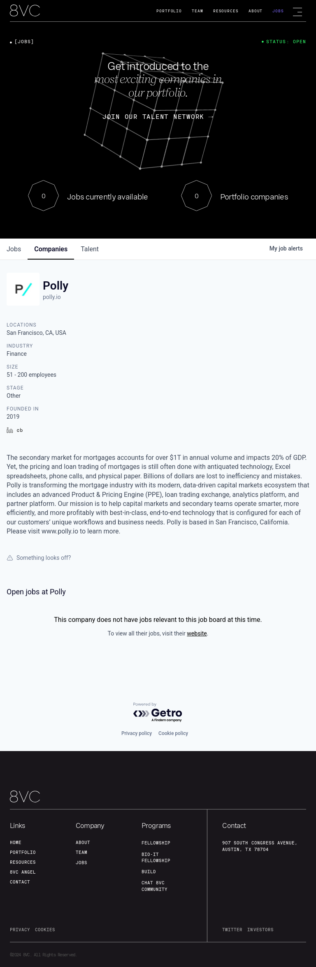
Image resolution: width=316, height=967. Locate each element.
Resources (226, 11)
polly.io (52, 297)
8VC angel (23, 872)
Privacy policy (136, 733)
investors (260, 929)
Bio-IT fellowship (156, 857)
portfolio (23, 852)
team (81, 852)
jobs (14, 249)
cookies (45, 929)
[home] (25, 11)
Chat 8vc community (154, 885)
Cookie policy (173, 733)
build (149, 871)
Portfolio (169, 11)
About (256, 11)
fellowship (156, 842)
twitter (232, 929)
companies (50, 249)
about (83, 842)
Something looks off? (39, 557)
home (15, 842)
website (197, 633)
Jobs (278, 11)
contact (20, 881)
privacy (20, 929)
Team (197, 11)
